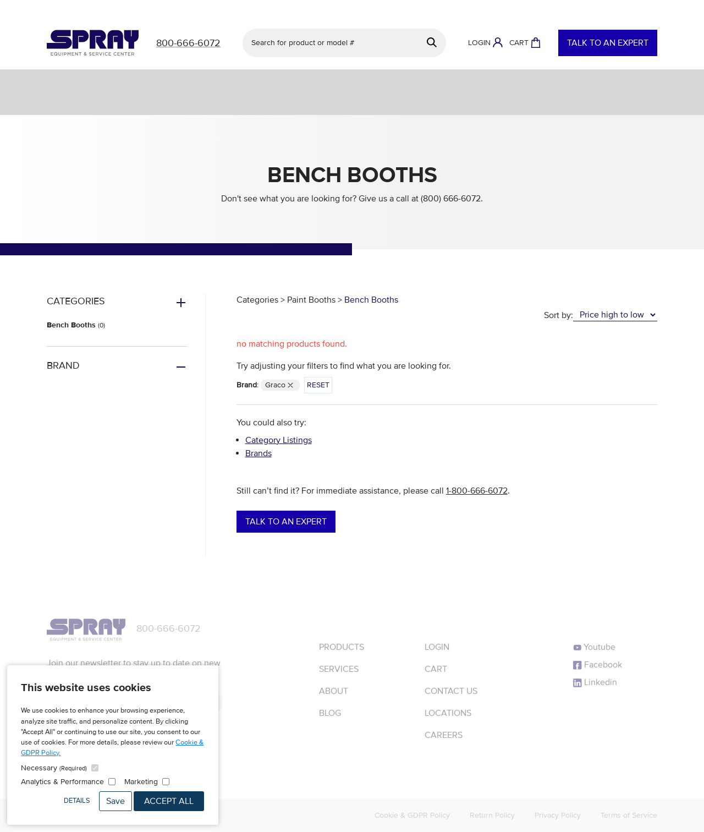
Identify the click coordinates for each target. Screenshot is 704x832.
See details (428, 8)
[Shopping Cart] (525, 42)
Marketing (141, 781)
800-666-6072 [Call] (188, 43)
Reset (318, 385)
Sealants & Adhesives (635, 82)
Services (82, 82)
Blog (330, 713)
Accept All (169, 801)
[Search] (432, 42)
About (529, 102)
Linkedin (595, 682)
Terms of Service (629, 815)
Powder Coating (528, 82)
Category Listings (278, 440)
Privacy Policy (558, 815)
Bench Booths (76, 325)
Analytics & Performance (62, 781)
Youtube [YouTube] (594, 647)
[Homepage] (93, 43)
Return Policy (492, 815)
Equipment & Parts (161, 81)
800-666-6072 (168, 628)
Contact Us (451, 691)
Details (77, 800)
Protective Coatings (423, 82)
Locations (448, 713)
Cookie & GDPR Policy (412, 815)
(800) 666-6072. (452, 198)
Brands (258, 453)
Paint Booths (311, 299)
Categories (257, 299)
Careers (444, 735)
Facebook (597, 664)
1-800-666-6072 (477, 490)
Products (341, 647)
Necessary (54, 768)
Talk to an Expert (607, 42)
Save (115, 801)
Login (437, 647)
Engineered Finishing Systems (287, 82)
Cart (436, 669)
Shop (30, 82)
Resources (185, 102)
